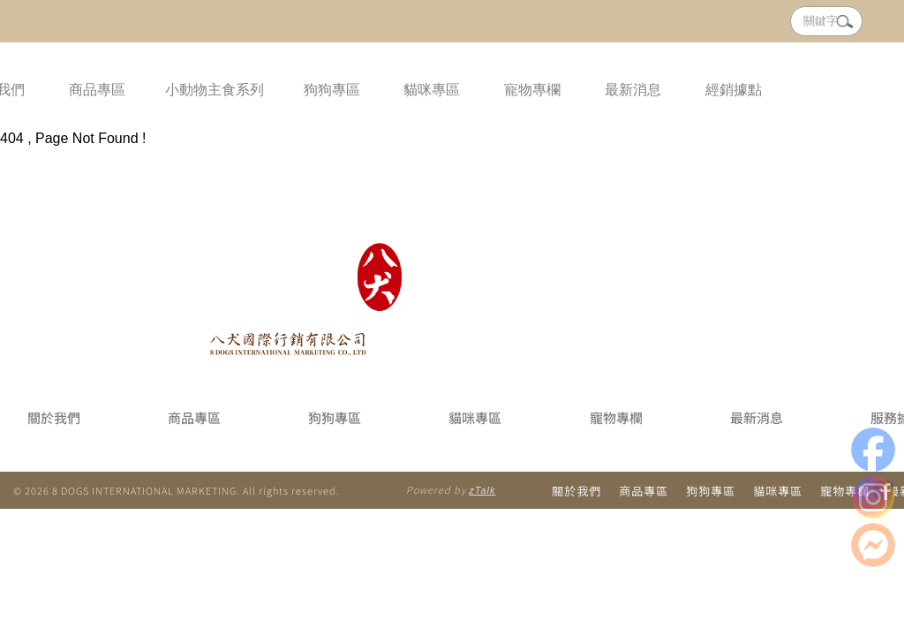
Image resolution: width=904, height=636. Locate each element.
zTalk (482, 490)
